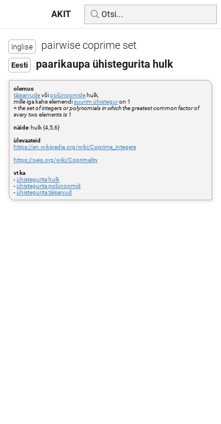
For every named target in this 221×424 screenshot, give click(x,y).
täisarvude (27, 95)
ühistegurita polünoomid (49, 186)
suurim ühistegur (96, 101)
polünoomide (67, 95)
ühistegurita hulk (38, 179)
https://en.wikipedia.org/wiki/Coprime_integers (75, 147)
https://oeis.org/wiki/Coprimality (56, 160)
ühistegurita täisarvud (44, 192)
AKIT (61, 14)
